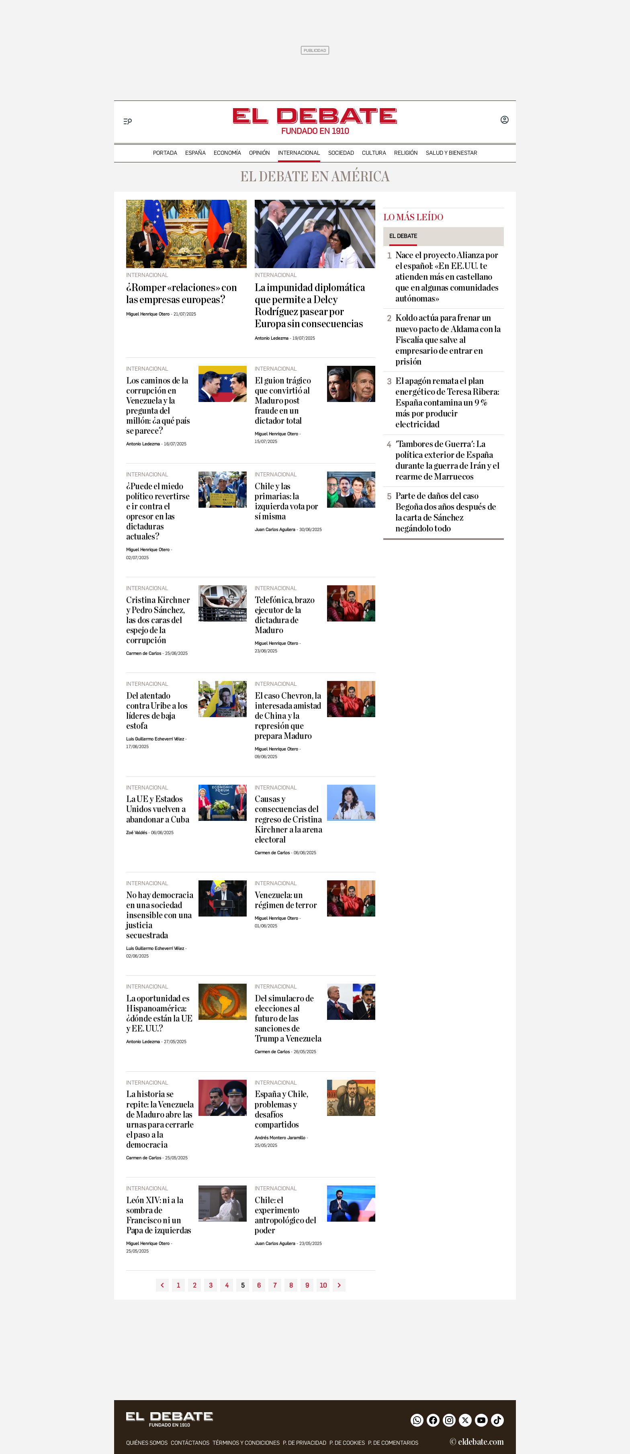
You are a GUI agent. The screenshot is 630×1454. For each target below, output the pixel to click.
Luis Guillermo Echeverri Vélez (155, 739)
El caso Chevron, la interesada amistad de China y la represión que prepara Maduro (288, 716)
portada (165, 153)
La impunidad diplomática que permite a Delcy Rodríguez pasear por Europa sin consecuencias (310, 306)
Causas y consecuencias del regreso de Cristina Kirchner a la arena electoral (288, 819)
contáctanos (190, 1443)
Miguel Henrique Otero (148, 314)
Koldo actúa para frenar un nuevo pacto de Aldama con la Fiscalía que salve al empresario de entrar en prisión (447, 339)
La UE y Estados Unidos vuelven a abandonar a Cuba (157, 809)
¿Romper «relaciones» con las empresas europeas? (181, 294)
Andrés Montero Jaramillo (280, 1137)
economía (227, 153)
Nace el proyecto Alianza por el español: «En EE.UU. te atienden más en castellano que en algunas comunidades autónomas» (447, 277)
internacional (299, 153)
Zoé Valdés (136, 832)
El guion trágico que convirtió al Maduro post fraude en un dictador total (283, 401)
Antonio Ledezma (271, 338)
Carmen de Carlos (143, 653)
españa (195, 153)
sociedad (341, 153)
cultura (374, 153)
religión (406, 153)
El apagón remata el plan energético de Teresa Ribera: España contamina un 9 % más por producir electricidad (447, 402)
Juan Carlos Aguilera (275, 529)
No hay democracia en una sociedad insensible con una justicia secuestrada (159, 915)
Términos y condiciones (246, 1443)
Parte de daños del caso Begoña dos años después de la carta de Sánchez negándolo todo (445, 512)
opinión (259, 153)
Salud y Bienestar (451, 153)
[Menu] (128, 121)
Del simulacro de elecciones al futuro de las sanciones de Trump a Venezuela (288, 1019)
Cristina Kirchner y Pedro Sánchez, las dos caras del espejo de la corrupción (158, 620)
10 (323, 1285)
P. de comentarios (393, 1443)
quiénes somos (147, 1443)
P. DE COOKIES (347, 1443)
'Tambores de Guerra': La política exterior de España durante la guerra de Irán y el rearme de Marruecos (447, 460)
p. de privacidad (304, 1443)
